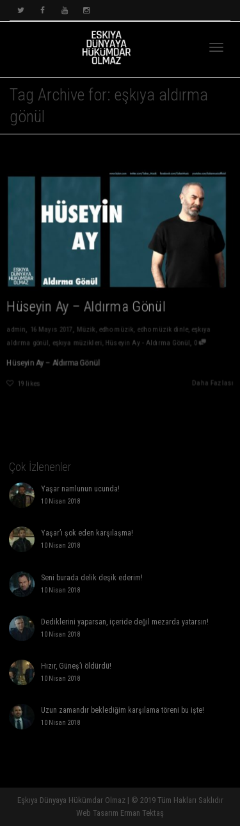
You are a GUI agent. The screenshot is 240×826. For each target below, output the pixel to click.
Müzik (85, 330)
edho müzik (116, 330)
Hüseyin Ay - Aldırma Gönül (148, 344)
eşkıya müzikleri (76, 344)
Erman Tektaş (142, 813)
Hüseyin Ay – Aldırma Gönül (85, 306)
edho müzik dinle (163, 330)
